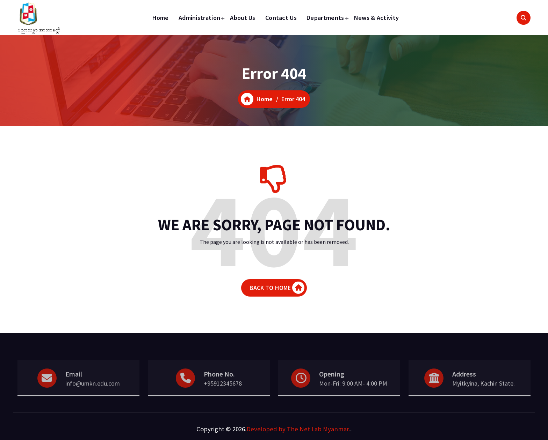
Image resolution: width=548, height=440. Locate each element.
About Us (242, 18)
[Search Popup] (524, 18)
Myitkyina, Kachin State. (483, 391)
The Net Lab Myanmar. (318, 429)
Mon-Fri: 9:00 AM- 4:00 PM (353, 391)
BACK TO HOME (277, 292)
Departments (325, 18)
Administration (199, 18)
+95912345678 (223, 391)
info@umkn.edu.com (92, 391)
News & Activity (376, 18)
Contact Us (281, 18)
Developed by (266, 429)
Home (160, 18)
